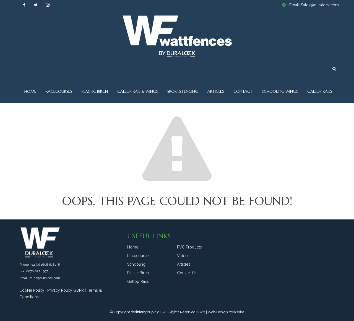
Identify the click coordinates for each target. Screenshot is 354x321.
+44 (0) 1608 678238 (45, 264)
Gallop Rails (319, 91)
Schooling (136, 264)
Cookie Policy (31, 290)
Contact (243, 91)
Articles (215, 91)
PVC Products (189, 247)
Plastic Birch (95, 91)
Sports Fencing (182, 91)
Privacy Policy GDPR (65, 290)
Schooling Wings (280, 91)
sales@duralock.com (44, 278)
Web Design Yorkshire (226, 312)
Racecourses (59, 91)
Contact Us (187, 273)
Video (182, 255)
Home (30, 91)
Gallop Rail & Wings (137, 91)
